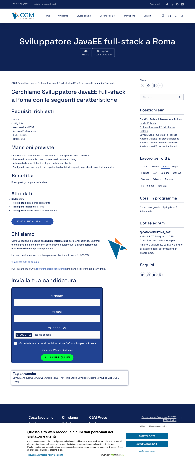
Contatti (147, 15)
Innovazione (129, 15)
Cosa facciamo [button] (107, 15)
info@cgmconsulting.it (46, 6)
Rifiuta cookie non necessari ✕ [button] (153, 426)
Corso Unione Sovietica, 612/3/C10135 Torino (159, 419)
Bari (155, 172)
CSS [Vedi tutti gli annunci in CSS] (117, 377)
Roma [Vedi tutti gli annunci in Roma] (86, 54)
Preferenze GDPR (147, 451)
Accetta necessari (147, 444)
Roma (165, 166)
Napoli (175, 166)
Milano (155, 166)
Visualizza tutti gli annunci (25, 261)
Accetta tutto (147, 436)
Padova (169, 179)
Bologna (165, 172)
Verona (145, 179)
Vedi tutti (162, 185)
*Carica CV (57, 328)
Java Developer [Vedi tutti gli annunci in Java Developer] (104, 54)
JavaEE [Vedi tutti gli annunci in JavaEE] (17, 377)
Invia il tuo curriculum (32, 221)
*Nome (57, 296)
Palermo (156, 179)
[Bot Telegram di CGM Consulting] (155, 232)
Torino (144, 166)
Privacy (91, 343)
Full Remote (147, 185)
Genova (177, 172)
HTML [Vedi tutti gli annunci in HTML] (16, 382)
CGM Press (98, 417)
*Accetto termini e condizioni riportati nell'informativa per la (57, 343)
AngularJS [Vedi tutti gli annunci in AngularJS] (28, 377)
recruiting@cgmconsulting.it (51, 268)
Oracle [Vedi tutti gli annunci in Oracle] (49, 377)
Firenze (145, 172)
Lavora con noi (83, 15)
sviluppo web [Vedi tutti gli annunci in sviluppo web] (105, 377)
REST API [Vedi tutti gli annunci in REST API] (59, 377)
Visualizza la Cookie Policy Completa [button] (45, 455)
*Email (57, 312)
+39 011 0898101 (21, 6)
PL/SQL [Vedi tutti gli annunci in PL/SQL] (39, 377)
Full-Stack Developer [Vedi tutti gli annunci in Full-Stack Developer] (77, 377)
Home (47, 15)
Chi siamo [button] (63, 15)
